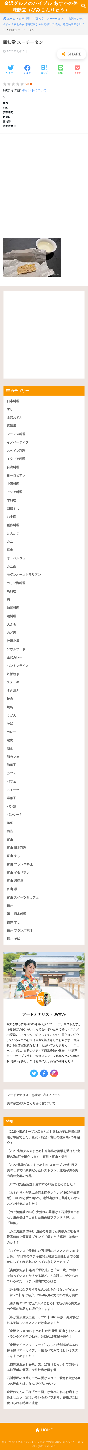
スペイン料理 (16, 450)
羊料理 (11, 500)
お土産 (11, 516)
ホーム (11, 18)
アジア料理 (14, 492)
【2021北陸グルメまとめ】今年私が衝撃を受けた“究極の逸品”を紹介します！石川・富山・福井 (43, 1153)
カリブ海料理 (16, 583)
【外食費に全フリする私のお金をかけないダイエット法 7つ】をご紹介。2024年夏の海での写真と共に (42, 1292)
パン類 (11, 806)
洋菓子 (11, 798)
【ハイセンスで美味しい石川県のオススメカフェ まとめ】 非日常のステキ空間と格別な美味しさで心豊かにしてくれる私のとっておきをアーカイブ (43, 1256)
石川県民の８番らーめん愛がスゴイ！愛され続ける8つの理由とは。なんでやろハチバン (43, 1380)
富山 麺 (12, 889)
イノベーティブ (17, 442)
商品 (10, 831)
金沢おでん (14, 417)
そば (10, 723)
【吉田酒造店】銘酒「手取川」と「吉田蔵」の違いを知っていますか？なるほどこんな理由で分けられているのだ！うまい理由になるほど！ (42, 1275)
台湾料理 (24, 18)
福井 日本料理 (16, 914)
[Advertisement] (44, 182)
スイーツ (13, 790)
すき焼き (13, 690)
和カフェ (13, 756)
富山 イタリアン (18, 872)
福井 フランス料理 (19, 930)
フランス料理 (16, 434)
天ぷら (11, 624)
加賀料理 (13, 607)
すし (10, 409)
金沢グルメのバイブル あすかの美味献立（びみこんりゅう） (41, 6)
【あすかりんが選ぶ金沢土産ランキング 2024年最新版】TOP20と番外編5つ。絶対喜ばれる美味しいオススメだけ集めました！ (43, 1198)
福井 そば (13, 938)
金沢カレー (14, 657)
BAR (10, 822)
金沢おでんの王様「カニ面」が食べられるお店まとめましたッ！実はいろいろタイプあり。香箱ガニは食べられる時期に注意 (42, 1397)
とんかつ (13, 533)
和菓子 (11, 765)
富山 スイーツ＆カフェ (23, 897)
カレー (11, 732)
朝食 (10, 748)
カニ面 (11, 566)
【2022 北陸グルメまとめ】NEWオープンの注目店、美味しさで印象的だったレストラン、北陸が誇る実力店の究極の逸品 (43, 1170)
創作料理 (13, 525)
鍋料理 (11, 616)
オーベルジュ (16, 558)
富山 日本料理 (16, 847)
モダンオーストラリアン (24, 574)
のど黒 (11, 632)
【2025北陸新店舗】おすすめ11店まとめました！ (41, 1184)
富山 (10, 839)
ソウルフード (16, 649)
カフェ (11, 773)
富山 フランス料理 (19, 864)
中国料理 (13, 483)
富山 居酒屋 (15, 880)
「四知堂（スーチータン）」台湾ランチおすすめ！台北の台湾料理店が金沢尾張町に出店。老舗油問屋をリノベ (44, 24)
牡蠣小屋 (13, 641)
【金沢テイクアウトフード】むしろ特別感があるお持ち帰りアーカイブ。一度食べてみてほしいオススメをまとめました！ (42, 1350)
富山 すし (13, 856)
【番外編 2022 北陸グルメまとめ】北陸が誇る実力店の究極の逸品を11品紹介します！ (43, 1306)
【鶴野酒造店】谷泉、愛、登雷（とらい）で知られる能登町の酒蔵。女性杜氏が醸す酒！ (42, 1367)
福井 (10, 905)
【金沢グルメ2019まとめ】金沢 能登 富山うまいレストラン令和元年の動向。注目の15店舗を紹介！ (43, 1333)
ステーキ (13, 682)
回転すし (13, 508)
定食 (10, 740)
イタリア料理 (16, 458)
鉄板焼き (13, 674)
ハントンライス (17, 665)
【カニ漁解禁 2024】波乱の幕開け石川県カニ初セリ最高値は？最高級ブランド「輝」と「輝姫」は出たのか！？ (43, 1237)
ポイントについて (34, 90)
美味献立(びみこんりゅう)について (31, 1103)
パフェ (11, 781)
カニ (10, 541)
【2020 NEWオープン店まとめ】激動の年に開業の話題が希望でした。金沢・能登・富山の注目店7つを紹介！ (43, 1137)
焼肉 (10, 698)
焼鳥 (10, 707)
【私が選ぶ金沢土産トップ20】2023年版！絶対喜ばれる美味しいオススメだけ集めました (43, 1320)
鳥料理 (11, 591)
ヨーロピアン (16, 475)
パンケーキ (14, 814)
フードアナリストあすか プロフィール (33, 1095)
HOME (44, 1430)
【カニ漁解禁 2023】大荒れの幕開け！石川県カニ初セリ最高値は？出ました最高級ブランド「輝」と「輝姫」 (43, 1217)
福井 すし (13, 922)
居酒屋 (11, 426)
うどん (11, 715)
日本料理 (13, 401)
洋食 (10, 550)
